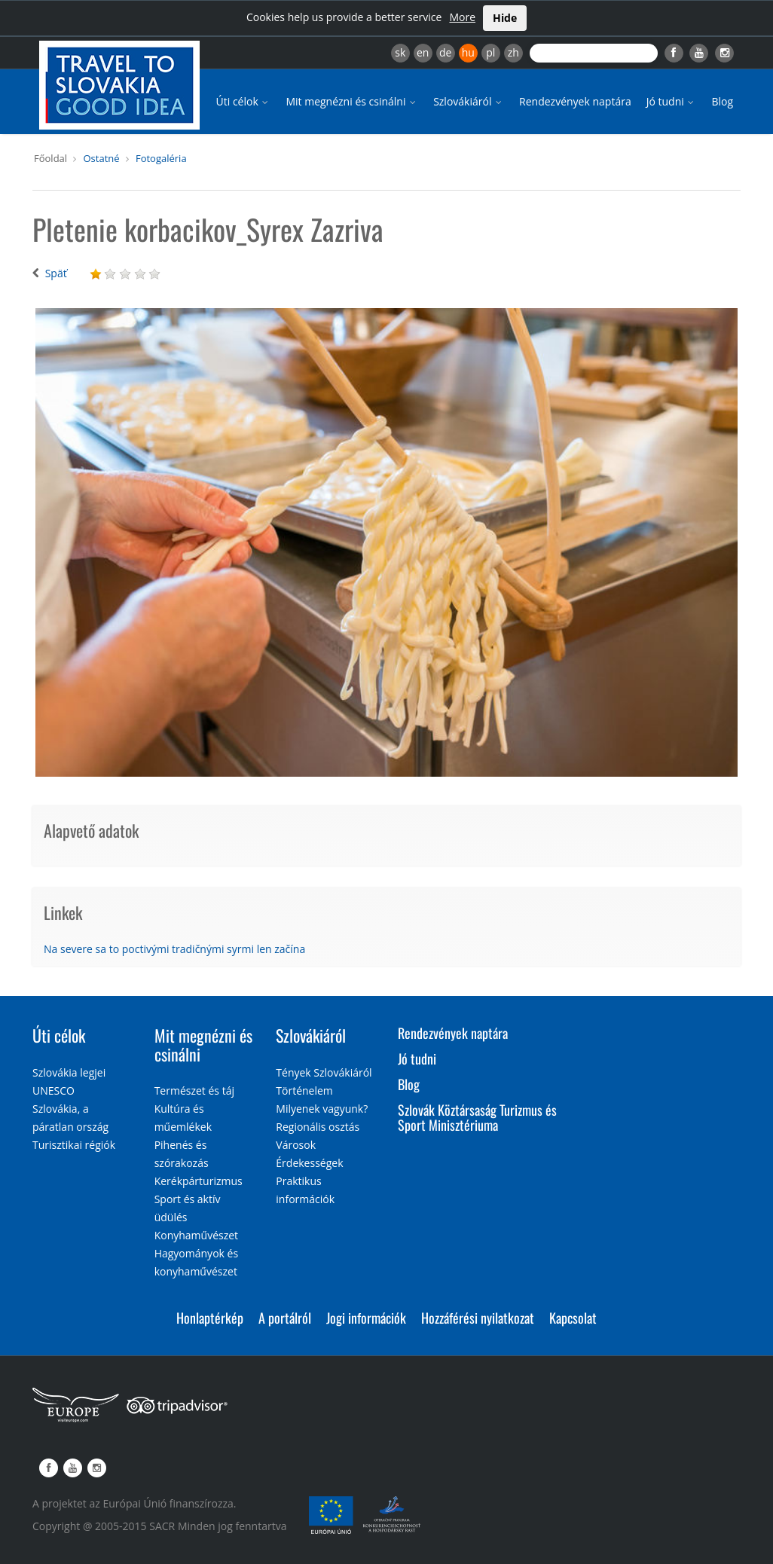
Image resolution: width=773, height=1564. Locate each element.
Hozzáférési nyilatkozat (477, 1317)
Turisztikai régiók (73, 1145)
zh (513, 52)
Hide (505, 18)
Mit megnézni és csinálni (352, 101)
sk (400, 52)
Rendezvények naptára (575, 101)
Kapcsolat (573, 1317)
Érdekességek (309, 1163)
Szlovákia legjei (68, 1072)
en (423, 52)
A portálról (284, 1317)
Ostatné (101, 158)
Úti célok (243, 101)
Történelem (304, 1090)
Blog (722, 101)
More (462, 17)
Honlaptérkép (209, 1317)
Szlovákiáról (468, 101)
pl (490, 52)
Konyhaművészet (196, 1235)
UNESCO (53, 1090)
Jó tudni (671, 101)
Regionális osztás (317, 1127)
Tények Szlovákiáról (323, 1072)
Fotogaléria (161, 158)
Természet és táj (194, 1090)
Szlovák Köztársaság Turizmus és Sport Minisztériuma (477, 1117)
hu (468, 52)
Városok (296, 1145)
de (445, 52)
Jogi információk (366, 1317)
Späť (56, 273)
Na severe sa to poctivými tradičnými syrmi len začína (174, 949)
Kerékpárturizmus (198, 1181)
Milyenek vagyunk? (322, 1108)
